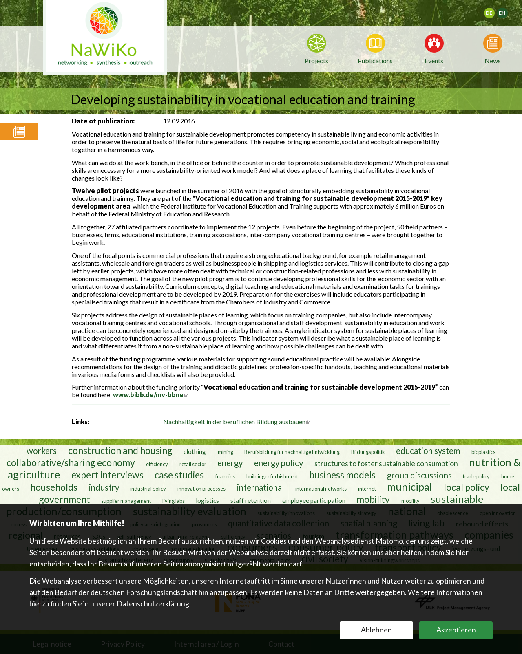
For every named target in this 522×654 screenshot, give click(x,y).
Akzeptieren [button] (456, 629)
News (492, 60)
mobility (373, 499)
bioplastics (483, 452)
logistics (207, 500)
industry (104, 487)
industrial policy (148, 488)
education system (428, 451)
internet (367, 488)
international (260, 487)
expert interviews (107, 474)
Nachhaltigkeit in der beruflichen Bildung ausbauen (236, 421)
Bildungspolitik (368, 452)
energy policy (278, 463)
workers (42, 451)
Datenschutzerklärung (153, 603)
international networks (321, 488)
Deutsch (494, 10)
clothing (195, 451)
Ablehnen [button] (376, 629)
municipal (409, 486)
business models (342, 474)
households (53, 487)
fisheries (225, 476)
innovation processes (201, 488)
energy (230, 463)
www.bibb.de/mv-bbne (150, 395)
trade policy (476, 476)
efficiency (157, 464)
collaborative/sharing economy (71, 462)
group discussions (419, 475)
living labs (173, 501)
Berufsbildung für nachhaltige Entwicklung (292, 452)
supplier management (126, 501)
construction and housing (120, 450)
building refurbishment (272, 476)
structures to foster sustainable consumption (386, 463)
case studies (179, 474)
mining (225, 452)
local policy (466, 487)
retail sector (192, 464)
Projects (316, 60)
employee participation (313, 500)
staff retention (250, 500)
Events (434, 60)
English (506, 10)
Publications (375, 60)
